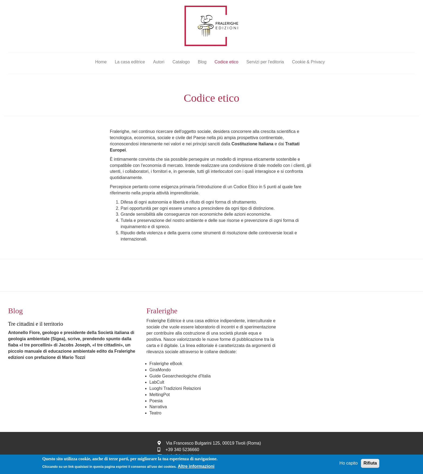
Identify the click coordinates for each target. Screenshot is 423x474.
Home (101, 62)
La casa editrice (130, 62)
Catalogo (181, 62)
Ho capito (348, 463)
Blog (202, 62)
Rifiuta (370, 463)
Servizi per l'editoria (265, 62)
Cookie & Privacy (308, 62)
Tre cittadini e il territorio (35, 324)
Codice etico (226, 62)
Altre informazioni (196, 466)
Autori (158, 62)
